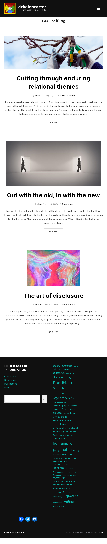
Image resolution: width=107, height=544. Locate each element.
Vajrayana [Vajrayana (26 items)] (70, 502)
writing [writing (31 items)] (68, 508)
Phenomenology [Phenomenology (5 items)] (60, 478)
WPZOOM (98, 538)
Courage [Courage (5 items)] (56, 416)
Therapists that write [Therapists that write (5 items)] (61, 495)
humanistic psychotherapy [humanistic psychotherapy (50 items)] (66, 452)
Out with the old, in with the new (53, 201)
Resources (10, 386)
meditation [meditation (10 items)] (58, 464)
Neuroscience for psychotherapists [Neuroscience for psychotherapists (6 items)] (60, 469)
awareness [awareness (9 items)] (67, 372)
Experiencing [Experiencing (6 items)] (58, 437)
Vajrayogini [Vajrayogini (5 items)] (57, 508)
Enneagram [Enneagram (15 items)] (60, 423)
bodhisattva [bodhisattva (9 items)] (59, 379)
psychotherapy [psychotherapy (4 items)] (73, 478)
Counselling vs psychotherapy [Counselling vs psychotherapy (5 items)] (65, 412)
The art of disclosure (53, 301)
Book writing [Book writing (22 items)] (62, 383)
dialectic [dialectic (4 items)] (72, 416)
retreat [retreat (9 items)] (56, 487)
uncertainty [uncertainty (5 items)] (57, 503)
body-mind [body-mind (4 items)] (70, 379)
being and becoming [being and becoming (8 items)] (62, 375)
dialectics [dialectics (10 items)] (58, 419)
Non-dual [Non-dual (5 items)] (69, 474)
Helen (38, 101)
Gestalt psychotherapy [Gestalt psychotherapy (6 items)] (63, 441)
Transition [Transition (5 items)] (67, 498)
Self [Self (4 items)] (74, 488)
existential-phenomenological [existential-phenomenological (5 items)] (65, 434)
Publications (10, 390)
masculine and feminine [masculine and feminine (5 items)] (62, 461)
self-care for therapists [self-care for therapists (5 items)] (62, 491)
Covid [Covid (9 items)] (64, 415)
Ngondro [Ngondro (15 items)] (58, 474)
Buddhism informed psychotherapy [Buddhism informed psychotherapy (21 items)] (63, 399)
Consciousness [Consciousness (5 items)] (59, 408)
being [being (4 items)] (76, 372)
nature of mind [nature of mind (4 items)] (70, 464)
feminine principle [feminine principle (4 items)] (72, 438)
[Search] (44, 405)
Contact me (10, 382)
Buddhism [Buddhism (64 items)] (62, 388)
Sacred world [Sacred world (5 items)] (66, 487)
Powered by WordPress (15, 538)
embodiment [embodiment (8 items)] (70, 419)
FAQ (6, 393)
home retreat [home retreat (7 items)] (59, 445)
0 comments (68, 101)
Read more (55, 128)
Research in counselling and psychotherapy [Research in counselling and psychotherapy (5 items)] (64, 482)
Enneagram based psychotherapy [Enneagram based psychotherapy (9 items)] (62, 429)
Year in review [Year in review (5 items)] (58, 512)
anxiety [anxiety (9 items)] (56, 372)
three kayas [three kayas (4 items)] (57, 498)
